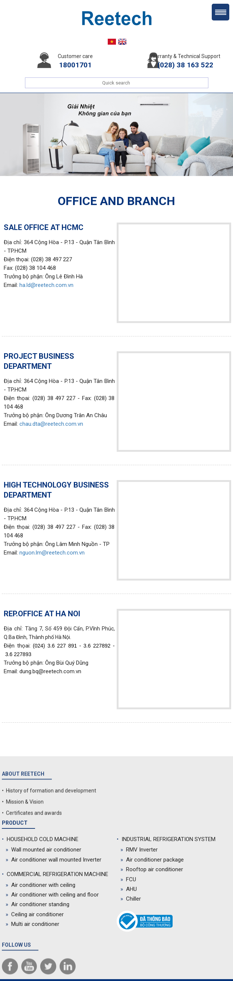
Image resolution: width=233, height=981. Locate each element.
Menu (220, 12)
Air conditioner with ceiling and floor (52, 894)
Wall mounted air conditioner (43, 849)
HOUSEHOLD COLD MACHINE (40, 839)
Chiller (130, 898)
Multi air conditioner (32, 924)
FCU (128, 879)
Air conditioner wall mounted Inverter (53, 859)
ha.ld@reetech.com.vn (46, 285)
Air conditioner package (152, 859)
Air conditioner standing (37, 904)
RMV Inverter (139, 849)
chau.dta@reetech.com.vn (51, 424)
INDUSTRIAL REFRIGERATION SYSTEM (166, 839)
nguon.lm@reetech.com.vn (52, 552)
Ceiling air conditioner (35, 914)
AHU (128, 889)
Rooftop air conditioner (151, 869)
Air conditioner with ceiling (40, 885)
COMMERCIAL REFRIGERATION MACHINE (55, 874)
